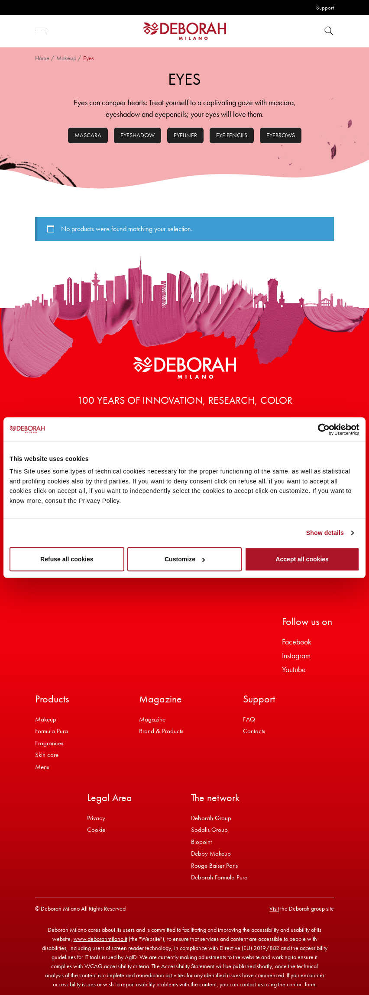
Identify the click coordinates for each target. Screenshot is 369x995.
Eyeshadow (137, 135)
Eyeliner (185, 135)
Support (325, 7)
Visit (274, 908)
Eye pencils (231, 135)
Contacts (254, 731)
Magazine (152, 719)
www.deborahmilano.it (100, 939)
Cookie (96, 829)
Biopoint (201, 841)
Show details (325, 532)
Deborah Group (211, 818)
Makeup (66, 58)
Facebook (296, 642)
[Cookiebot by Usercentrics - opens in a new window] (321, 429)
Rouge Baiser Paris (214, 865)
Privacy (96, 818)
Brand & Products (161, 731)
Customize (185, 559)
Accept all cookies (302, 559)
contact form (301, 984)
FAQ (249, 719)
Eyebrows (280, 135)
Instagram (296, 655)
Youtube (294, 669)
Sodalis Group (209, 829)
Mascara (87, 135)
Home (42, 58)
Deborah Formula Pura (219, 877)
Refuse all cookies (67, 559)
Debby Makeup (211, 853)
